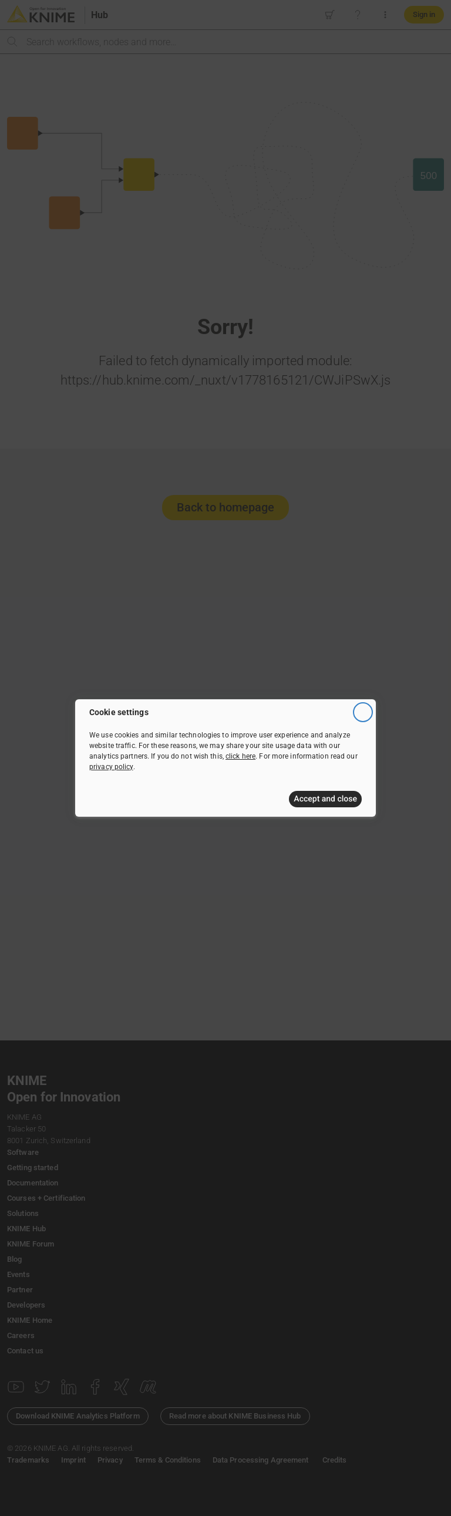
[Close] (363, 712)
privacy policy (111, 767)
